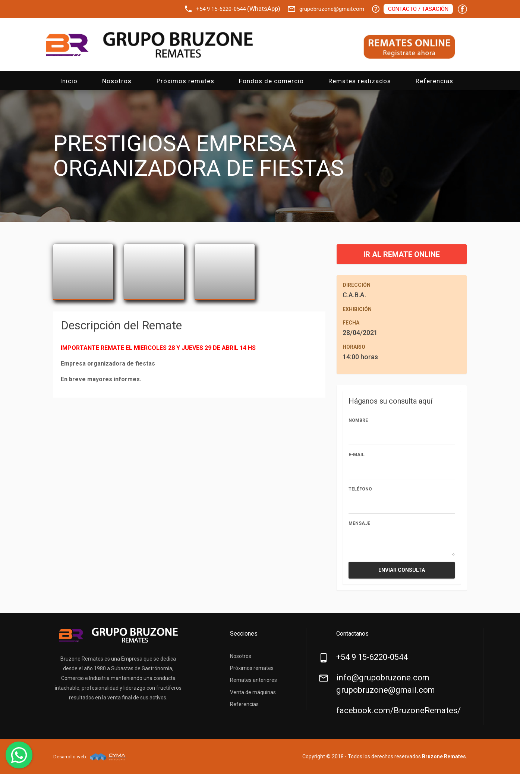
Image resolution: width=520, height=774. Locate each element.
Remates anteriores (253, 680)
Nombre (358, 420)
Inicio (69, 81)
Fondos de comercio (271, 81)
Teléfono (360, 489)
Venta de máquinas (253, 692)
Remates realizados (359, 81)
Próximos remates (185, 81)
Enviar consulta (401, 570)
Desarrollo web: (70, 756)
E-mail (357, 454)
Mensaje (359, 523)
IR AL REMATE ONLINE (401, 254)
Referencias (434, 81)
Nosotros (117, 81)
